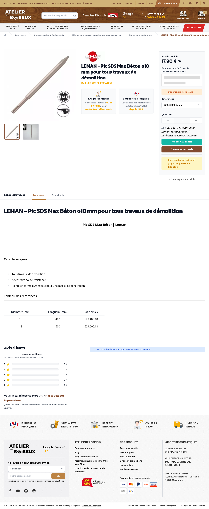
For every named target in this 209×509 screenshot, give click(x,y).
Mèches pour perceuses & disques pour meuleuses (96, 35)
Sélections (116, 3)
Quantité (166, 114)
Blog (150, 3)
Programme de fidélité (86, 456)
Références (167, 99)
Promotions (193, 27)
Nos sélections (127, 456)
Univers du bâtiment (116, 27)
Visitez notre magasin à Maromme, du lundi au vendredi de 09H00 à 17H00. (48, 3)
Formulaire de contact (178, 463)
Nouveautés (126, 465)
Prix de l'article (169, 56)
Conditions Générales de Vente (142, 505)
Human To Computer (91, 505)
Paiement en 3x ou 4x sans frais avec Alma (91, 462)
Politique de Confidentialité (192, 505)
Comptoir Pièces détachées (168, 27)
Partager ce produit (182, 179)
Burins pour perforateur (140, 35)
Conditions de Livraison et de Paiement (89, 470)
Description (38, 195)
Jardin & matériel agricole (141, 27)
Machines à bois (12, 27)
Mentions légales (168, 505)
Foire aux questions (84, 448)
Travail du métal (31, 27)
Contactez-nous (167, 3)
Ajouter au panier (182, 141)
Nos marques (127, 452)
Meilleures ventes (129, 469)
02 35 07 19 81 (176, 452)
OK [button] (58, 476)
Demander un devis (182, 149)
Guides (141, 3)
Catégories (20, 35)
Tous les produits (129, 448)
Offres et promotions (131, 461)
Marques (129, 3)
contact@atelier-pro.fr (99, 109)
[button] (182, 179)
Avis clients (58, 195)
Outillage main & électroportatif (57, 27)
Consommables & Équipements (90, 27)
